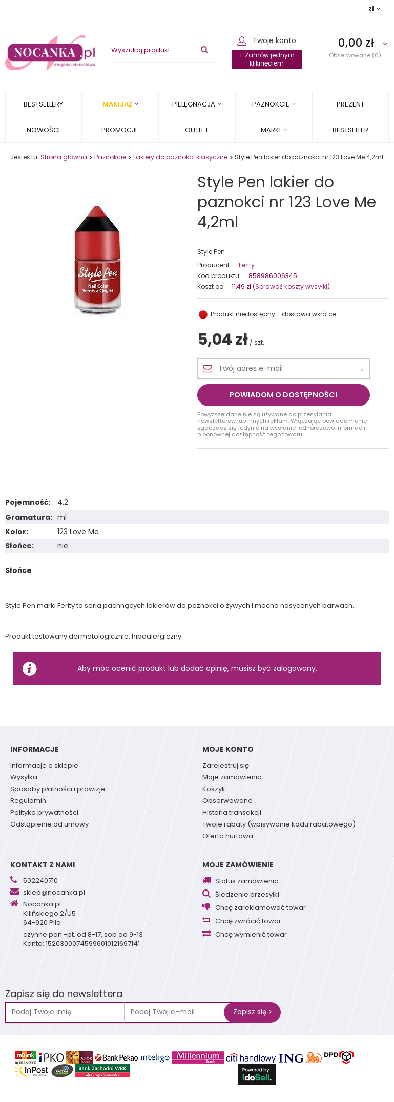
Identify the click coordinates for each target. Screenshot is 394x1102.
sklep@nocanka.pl (54, 893)
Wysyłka (23, 778)
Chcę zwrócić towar (248, 921)
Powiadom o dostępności (283, 395)
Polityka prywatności (44, 813)
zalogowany (294, 668)
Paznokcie (270, 104)
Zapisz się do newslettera (63, 994)
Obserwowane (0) (355, 55)
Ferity (247, 265)
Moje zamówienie (238, 865)
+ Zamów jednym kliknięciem (267, 59)
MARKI (271, 130)
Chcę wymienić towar (251, 934)
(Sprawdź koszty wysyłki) (290, 286)
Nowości (43, 130)
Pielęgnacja (193, 104)
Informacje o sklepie (44, 766)
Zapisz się (252, 1012)
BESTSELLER (350, 130)
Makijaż (117, 104)
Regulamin (28, 801)
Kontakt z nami (42, 865)
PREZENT (350, 104)
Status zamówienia (247, 881)
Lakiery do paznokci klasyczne (180, 157)
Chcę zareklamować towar (260, 908)
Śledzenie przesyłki (247, 895)
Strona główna (63, 157)
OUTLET (197, 130)
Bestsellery (43, 104)
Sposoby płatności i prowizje (58, 790)
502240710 (40, 881)
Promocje (120, 130)
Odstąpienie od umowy (49, 825)
